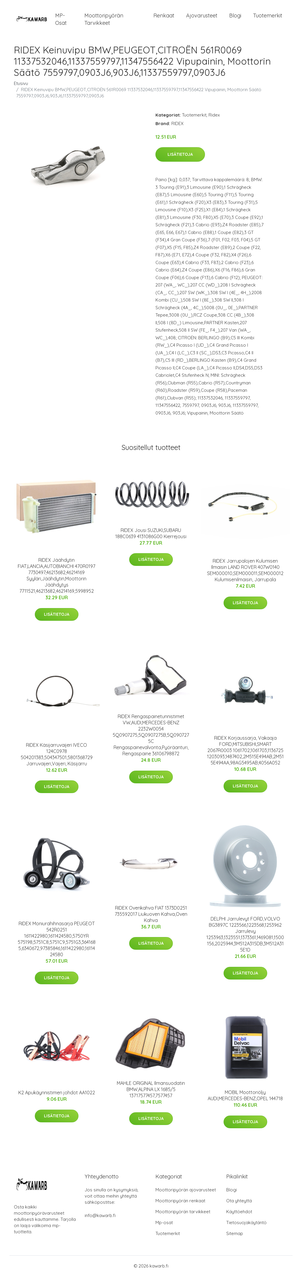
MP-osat (61, 21)
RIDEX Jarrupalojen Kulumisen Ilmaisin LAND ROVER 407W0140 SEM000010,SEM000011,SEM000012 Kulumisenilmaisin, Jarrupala (245, 573)
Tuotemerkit (267, 17)
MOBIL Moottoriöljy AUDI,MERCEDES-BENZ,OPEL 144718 (245, 1099)
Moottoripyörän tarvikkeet (103, 21)
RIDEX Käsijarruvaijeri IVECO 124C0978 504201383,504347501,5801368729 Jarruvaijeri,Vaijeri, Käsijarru (57, 757)
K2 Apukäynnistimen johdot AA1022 (56, 1096)
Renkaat (163, 17)
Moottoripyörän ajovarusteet (185, 1193)
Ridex (214, 118)
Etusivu (21, 86)
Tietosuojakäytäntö (246, 1225)
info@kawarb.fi (100, 1218)
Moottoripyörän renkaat (180, 1203)
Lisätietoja (180, 157)
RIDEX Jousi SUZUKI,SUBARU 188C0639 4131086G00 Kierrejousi (150, 536)
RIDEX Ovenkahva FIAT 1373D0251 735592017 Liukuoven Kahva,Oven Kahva (151, 917)
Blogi (235, 17)
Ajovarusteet (201, 17)
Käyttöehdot (239, 1214)
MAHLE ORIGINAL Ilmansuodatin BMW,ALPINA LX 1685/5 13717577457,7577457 (151, 1092)
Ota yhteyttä (239, 1203)
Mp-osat (164, 1225)
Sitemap (234, 1236)
